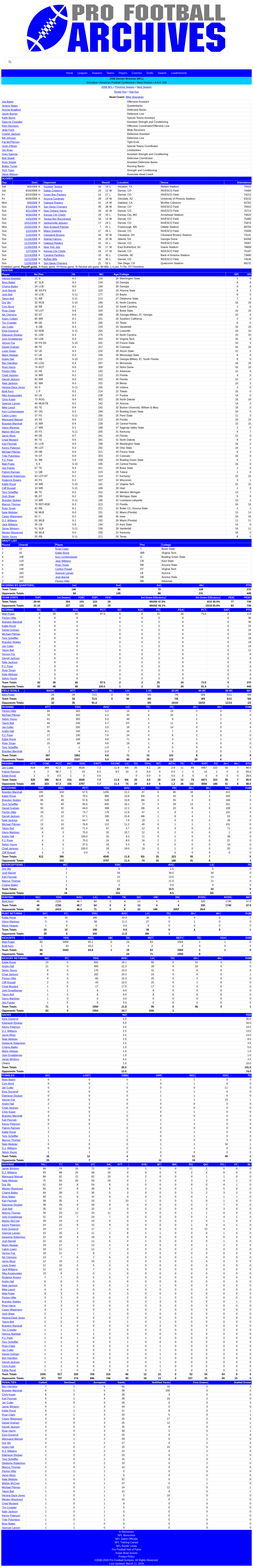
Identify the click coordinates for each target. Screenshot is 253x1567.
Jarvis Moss (8, 435)
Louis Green (9, 351)
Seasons (97, 73)
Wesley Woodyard (12, 532)
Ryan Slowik (9, 162)
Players (123, 73)
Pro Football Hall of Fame (126, 1549)
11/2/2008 (31, 231)
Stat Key (134, 92)
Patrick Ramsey (11, 472)
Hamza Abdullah (11, 278)
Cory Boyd (8, 306)
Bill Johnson (9, 138)
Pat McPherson (11, 142)
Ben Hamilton (9, 363)
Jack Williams (10, 524)
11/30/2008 (30, 247)
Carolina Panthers (54, 255)
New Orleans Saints (55, 210)
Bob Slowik (8, 158)
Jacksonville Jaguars (56, 223)
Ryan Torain (9, 508)
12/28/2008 (30, 263)
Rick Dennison (10, 126)
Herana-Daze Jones (13, 387)
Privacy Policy (126, 1556)
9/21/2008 (31, 210)
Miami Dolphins (52, 231)
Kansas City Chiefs (55, 214)
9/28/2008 (31, 214)
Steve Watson (10, 174)
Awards (162, 73)
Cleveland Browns (54, 235)
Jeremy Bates (10, 105)
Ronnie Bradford (11, 109)
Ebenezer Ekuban (12, 335)
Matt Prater (8, 464)
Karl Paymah (9, 443)
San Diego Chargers (55, 206)
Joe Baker (8, 101)
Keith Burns (8, 118)
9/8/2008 (32, 202)
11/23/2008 (30, 243)
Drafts (150, 73)
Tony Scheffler (10, 492)
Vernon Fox (8, 343)
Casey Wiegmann (12, 516)
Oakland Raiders (53, 202)
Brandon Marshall (12, 423)
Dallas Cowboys (53, 190)
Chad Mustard (10, 439)
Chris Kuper (8, 399)
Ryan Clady (8, 310)
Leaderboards (179, 73)
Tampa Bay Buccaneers (57, 219)
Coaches (137, 73)
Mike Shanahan (135, 97)
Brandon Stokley (11, 500)
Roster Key (120, 92)
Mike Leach (8, 407)
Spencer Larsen (11, 403)
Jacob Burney (10, 113)
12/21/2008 (30, 259)
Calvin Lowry (9, 415)
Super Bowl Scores (126, 1553)
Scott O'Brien (9, 146)
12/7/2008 (31, 251)
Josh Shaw (8, 496)
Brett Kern (8, 391)
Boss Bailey (8, 282)
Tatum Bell (8, 298)
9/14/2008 (31, 206)
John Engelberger (12, 339)
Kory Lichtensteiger (13, 411)
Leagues (82, 73)
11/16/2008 (30, 239)
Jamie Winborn (10, 528)
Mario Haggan (10, 355)
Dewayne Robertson (13, 476)
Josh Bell (7, 294)
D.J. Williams (9, 520)
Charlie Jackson (11, 134)
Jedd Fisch (8, 130)
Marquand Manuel (12, 419)
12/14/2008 (30, 255)
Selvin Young (9, 536)
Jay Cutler (8, 326)
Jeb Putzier (8, 468)
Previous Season (125, 87)
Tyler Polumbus (11, 456)
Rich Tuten (8, 170)
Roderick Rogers (11, 480)
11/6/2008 (31, 235)
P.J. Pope (7, 460)
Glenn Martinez (11, 427)
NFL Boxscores (126, 1535)
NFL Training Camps (126, 1542)
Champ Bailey (10, 286)
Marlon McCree (11, 431)
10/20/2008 (30, 227)
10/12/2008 (30, 223)
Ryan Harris (8, 367)
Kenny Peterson (11, 447)
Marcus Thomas (11, 504)
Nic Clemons (9, 314)
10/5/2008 (31, 219)
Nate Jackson (10, 383)
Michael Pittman (11, 452)
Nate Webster (10, 512)
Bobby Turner (9, 166)
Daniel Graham (10, 347)
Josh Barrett (9, 290)
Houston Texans (53, 186)
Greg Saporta (9, 154)
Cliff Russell (8, 488)
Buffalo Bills (50, 259)
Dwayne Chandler (12, 122)
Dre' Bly (6, 302)
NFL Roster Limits (126, 1546)
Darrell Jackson (11, 379)
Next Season (144, 87)
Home (69, 73)
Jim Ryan (7, 150)
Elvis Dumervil (10, 331)
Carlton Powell (63, 569)
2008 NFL (107, 87)
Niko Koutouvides (12, 395)
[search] (57, 62)
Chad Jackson (10, 375)
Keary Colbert (10, 318)
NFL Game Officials (126, 1538)
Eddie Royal (9, 484)
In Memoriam (126, 1531)
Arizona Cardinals (54, 198)
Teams (110, 73)
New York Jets (52, 247)
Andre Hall (8, 359)
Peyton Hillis (9, 371)
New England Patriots (56, 227)
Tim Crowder (9, 322)
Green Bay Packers (55, 194)
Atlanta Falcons (52, 239)
